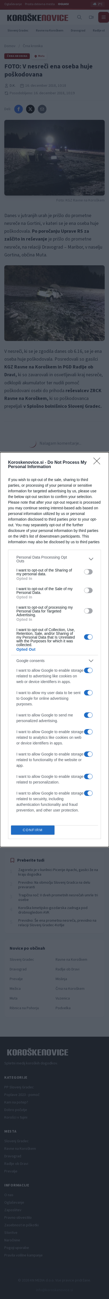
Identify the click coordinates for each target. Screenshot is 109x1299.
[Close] (98, 463)
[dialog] (54, 649)
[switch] (88, 571)
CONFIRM (33, 830)
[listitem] (54, 559)
